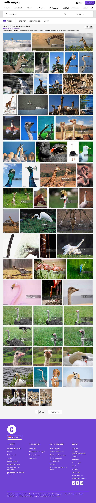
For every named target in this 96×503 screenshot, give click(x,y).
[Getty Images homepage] (12, 3)
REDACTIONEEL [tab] (34, 21)
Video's (9, 452)
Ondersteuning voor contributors (13, 468)
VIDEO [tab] (46, 21)
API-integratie (54, 461)
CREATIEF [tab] (22, 21)
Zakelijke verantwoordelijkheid (78, 452)
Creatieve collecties (13, 464)
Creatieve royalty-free (14, 448)
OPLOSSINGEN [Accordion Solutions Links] (34, 444)
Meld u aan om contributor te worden (15, 473)
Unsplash (75, 469)
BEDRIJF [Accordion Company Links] (75, 444)
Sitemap (81, 494)
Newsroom (75, 459)
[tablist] (34, 21)
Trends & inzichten (56, 458)
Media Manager (55, 448)
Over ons (75, 448)
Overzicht (32, 448)
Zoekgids (53, 464)
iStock (74, 466)
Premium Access (34, 455)
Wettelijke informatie (71, 494)
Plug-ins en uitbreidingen (58, 455)
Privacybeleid (46, 494)
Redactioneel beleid (34, 494)
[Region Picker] (14, 437)
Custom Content (12, 461)
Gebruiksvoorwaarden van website (17, 494)
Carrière (74, 456)
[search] (7, 14)
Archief (9, 458)
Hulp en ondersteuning (79, 478)
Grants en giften (77, 463)
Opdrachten (33, 458)
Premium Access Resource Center (58, 468)
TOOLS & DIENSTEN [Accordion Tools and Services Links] (57, 444)
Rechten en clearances (57, 452)
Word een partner (77, 475)
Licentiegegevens (57, 494)
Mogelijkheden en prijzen (37, 452)
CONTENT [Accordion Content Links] (11, 444)
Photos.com (75, 472)
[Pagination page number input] (36, 412)
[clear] (65, 14)
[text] (36, 14)
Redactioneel (11, 455)
